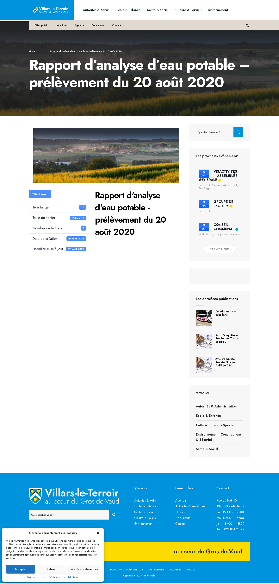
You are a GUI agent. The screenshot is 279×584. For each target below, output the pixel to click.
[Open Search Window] (248, 27)
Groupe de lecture (223, 204)
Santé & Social (157, 10)
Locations (62, 27)
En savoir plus (219, 250)
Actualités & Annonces (190, 506)
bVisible (151, 576)
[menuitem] (98, 9)
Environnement (217, 10)
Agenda (80, 27)
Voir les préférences (84, 569)
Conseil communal (224, 227)
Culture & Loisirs (187, 10)
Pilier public (42, 27)
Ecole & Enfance (128, 10)
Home (32, 52)
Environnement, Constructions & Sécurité (219, 437)
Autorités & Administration (216, 406)
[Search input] (215, 133)
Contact (118, 27)
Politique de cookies (37, 577)
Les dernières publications (217, 299)
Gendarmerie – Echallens (225, 313)
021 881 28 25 (234, 530)
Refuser (52, 569)
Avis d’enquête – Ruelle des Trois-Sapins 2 (226, 339)
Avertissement (156, 570)
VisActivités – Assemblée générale (218, 176)
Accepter (20, 569)
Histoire (180, 512)
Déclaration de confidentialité (64, 577)
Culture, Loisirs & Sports (214, 425)
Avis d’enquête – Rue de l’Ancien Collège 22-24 (226, 362)
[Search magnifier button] (238, 132)
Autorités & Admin (96, 10)
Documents (99, 27)
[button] (98, 533)
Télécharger (40, 194)
